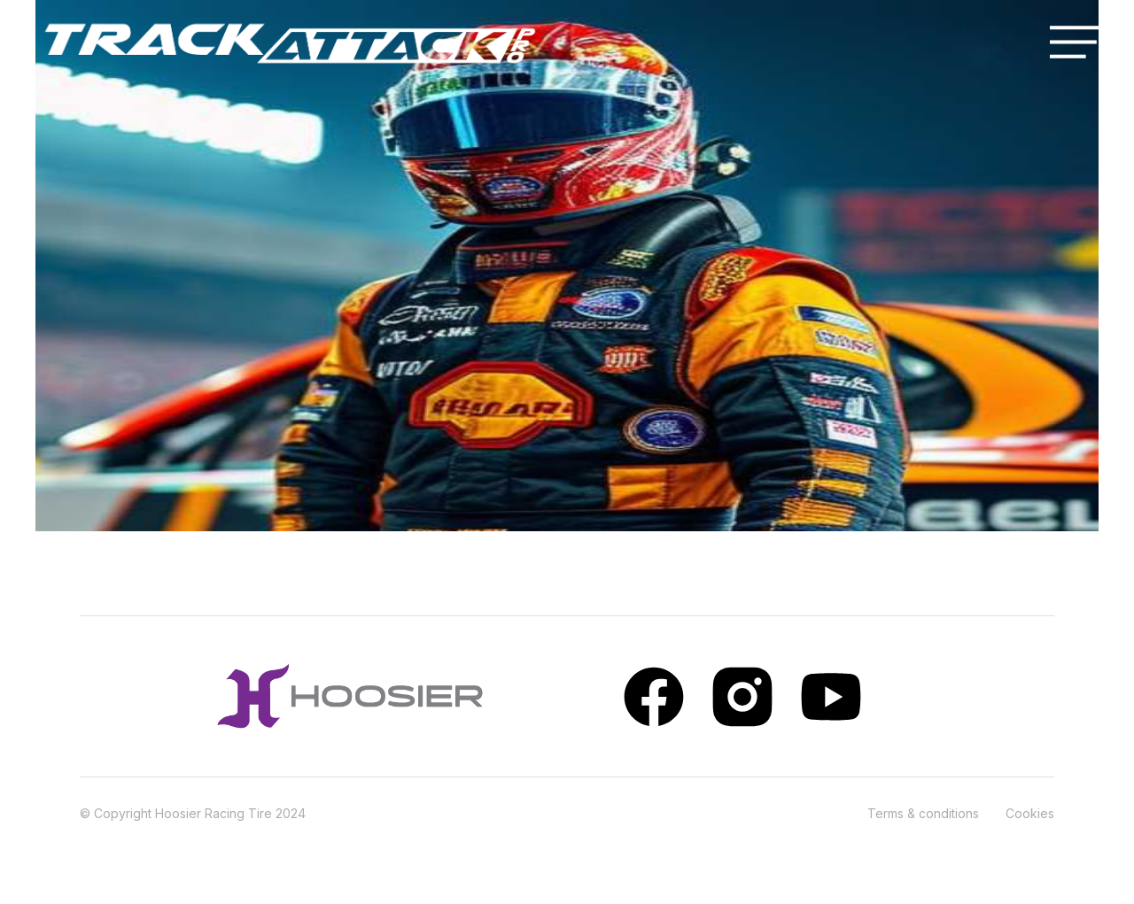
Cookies (1030, 813)
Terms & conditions (923, 813)
